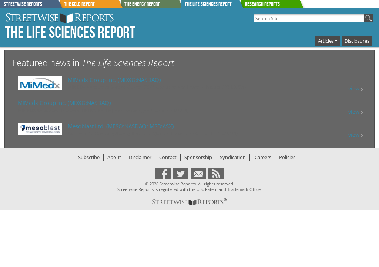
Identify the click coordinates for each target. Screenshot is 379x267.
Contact (168, 157)
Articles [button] (326, 40)
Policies (287, 157)
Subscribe (89, 157)
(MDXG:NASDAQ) (114, 79)
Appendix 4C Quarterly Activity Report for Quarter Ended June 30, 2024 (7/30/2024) (153, 133)
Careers (263, 157)
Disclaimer (140, 157)
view (355, 88)
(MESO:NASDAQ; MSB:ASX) (121, 126)
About (114, 157)
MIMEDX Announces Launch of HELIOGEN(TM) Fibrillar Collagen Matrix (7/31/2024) (103, 110)
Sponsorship (198, 157)
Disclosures (357, 40)
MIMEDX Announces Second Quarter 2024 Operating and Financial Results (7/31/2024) (157, 87)
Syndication (233, 157)
